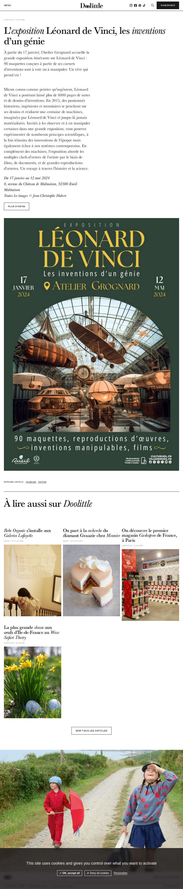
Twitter (42, 482)
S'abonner (168, 5)
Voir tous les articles (91, 730)
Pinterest (140, 5)
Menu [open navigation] (7, 5)
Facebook (135, 5)
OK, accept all (69, 873)
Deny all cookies (98, 873)
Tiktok (144, 5)
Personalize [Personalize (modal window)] (120, 873)
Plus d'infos (16, 206)
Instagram (131, 5)
